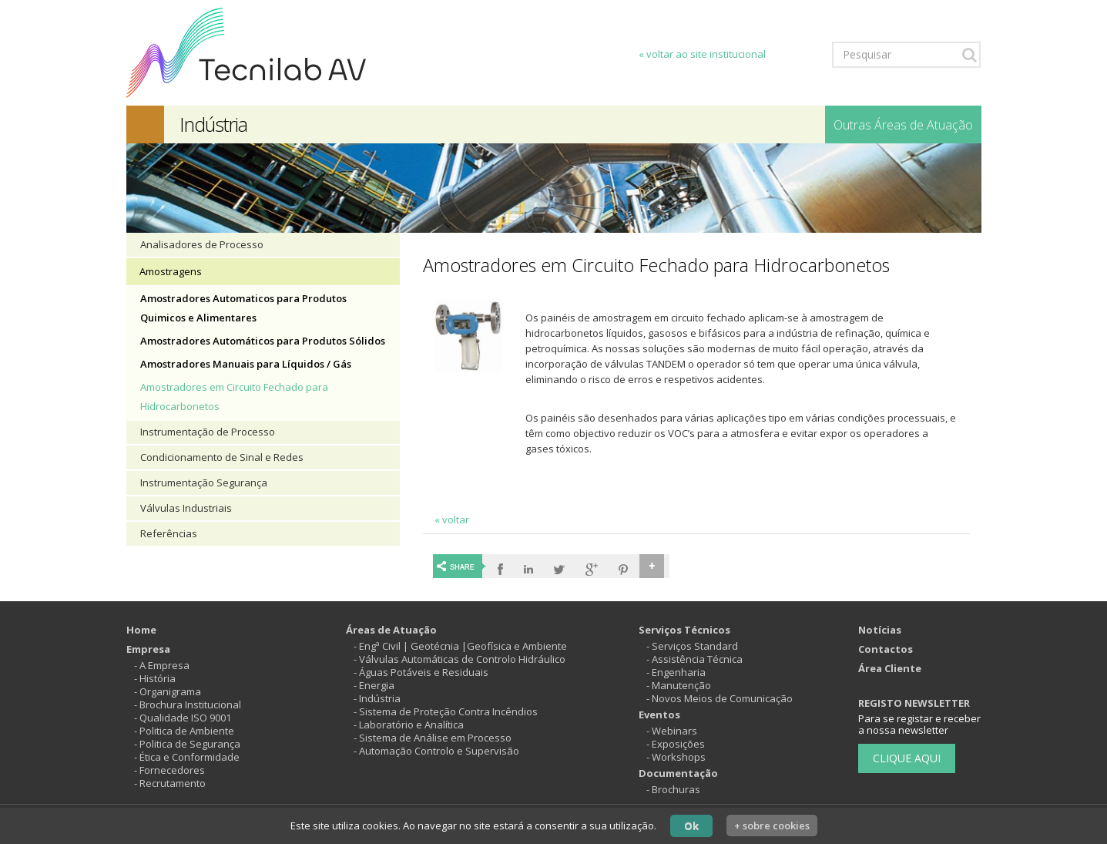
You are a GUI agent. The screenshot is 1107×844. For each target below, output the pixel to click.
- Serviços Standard (692, 646)
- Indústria (377, 698)
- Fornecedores (169, 770)
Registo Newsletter (914, 703)
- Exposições (675, 744)
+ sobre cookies (772, 825)
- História (155, 678)
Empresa (148, 649)
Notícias (879, 630)
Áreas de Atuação (391, 630)
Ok (691, 825)
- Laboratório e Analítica (409, 724)
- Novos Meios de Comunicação (719, 698)
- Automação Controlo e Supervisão (436, 751)
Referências (168, 533)
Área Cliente (889, 668)
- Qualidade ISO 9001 (182, 718)
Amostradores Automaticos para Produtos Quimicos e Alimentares (243, 307)
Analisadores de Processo (201, 244)
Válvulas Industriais (186, 508)
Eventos (659, 714)
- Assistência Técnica (694, 659)
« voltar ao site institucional (702, 54)
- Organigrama (167, 691)
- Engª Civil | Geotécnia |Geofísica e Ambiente (460, 646)
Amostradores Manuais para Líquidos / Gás (245, 364)
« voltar (451, 519)
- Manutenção (678, 685)
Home (141, 630)
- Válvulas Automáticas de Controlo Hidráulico (459, 659)
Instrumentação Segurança (203, 482)
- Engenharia (676, 672)
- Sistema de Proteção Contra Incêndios (446, 711)
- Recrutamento (170, 783)
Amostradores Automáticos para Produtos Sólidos (262, 341)
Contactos (885, 649)
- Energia (374, 685)
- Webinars (671, 731)
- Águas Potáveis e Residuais (421, 672)
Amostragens (170, 271)
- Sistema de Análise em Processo (433, 738)
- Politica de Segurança (187, 744)
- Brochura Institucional (187, 704)
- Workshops (676, 757)
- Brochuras (673, 789)
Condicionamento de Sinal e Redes (222, 457)
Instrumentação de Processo (207, 432)
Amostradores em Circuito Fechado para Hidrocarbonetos (234, 396)
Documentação (678, 773)
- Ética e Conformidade (187, 757)
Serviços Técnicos (684, 630)
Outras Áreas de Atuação (903, 124)
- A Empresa (162, 665)
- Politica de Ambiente (184, 731)
